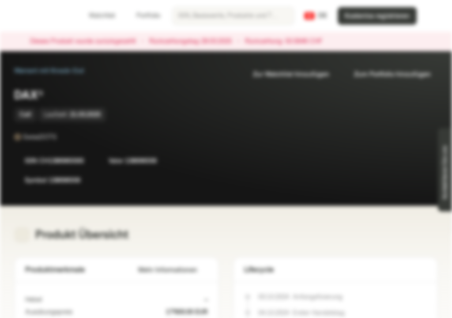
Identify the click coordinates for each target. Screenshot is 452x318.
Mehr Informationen (173, 270)
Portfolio (143, 15)
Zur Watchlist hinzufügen (285, 74)
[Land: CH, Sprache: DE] (316, 16)
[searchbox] (233, 16)
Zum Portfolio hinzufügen (387, 74)
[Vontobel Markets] (38, 15)
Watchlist (96, 15)
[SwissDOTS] (62, 136)
